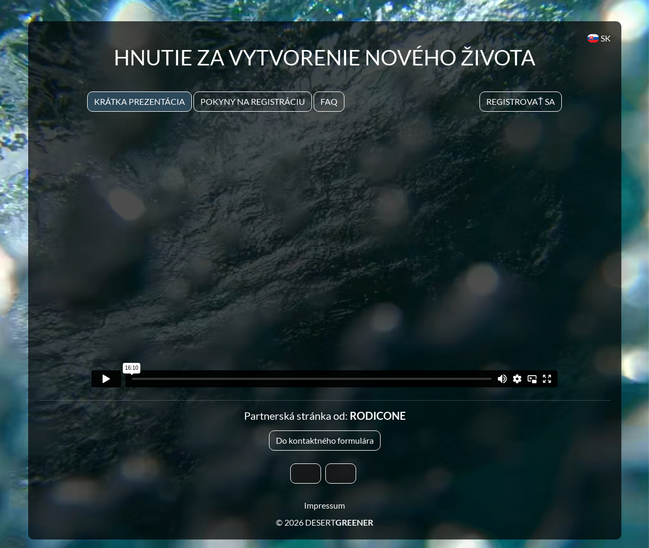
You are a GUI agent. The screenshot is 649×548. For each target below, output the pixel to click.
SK (598, 38)
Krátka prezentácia (139, 101)
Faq (329, 101)
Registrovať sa (520, 101)
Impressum (324, 505)
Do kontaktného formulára (325, 440)
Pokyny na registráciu (252, 101)
